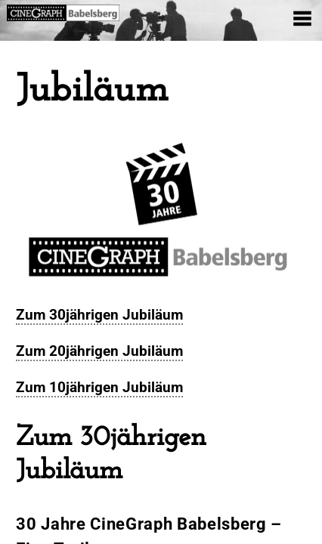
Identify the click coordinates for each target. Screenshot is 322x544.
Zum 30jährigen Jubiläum (99, 314)
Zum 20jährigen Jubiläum (99, 351)
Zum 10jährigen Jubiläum (99, 387)
